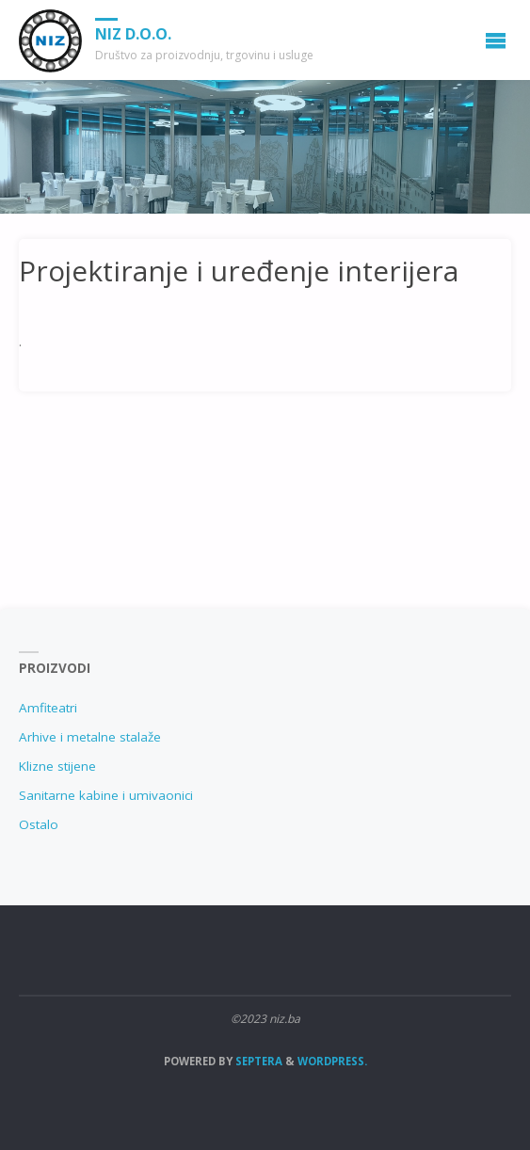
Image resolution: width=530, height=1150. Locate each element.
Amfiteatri (48, 707)
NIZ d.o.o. (133, 34)
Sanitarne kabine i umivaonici (106, 795)
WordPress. (332, 1061)
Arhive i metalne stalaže (90, 736)
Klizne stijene (57, 766)
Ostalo (38, 824)
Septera (257, 1061)
